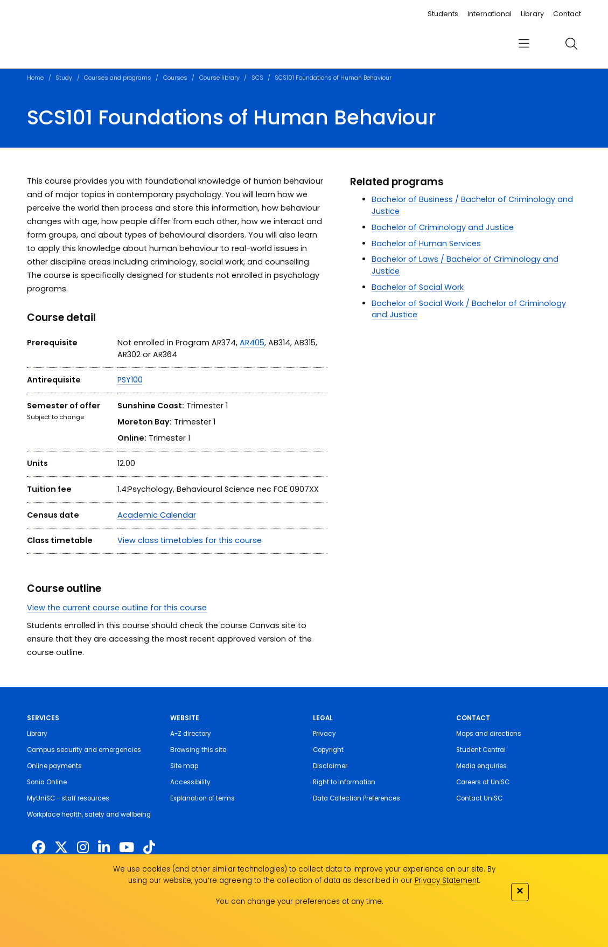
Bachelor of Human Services (426, 243)
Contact (567, 13)
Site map (184, 766)
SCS (257, 78)
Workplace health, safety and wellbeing (89, 814)
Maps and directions (488, 733)
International (489, 13)
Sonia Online (47, 782)
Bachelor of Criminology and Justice (443, 227)
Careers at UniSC (482, 782)
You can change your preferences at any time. (299, 901)
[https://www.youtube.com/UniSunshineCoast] (126, 847)
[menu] (524, 44)
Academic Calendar (156, 515)
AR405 (252, 342)
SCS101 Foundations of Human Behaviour (333, 78)
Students (443, 13)
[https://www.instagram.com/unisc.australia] (83, 847)
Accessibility (190, 782)
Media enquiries (481, 766)
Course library (219, 78)
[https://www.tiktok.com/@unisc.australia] (149, 847)
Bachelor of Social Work (418, 287)
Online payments (54, 766)
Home (35, 78)
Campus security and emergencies (84, 750)
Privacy (324, 733)
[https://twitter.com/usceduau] (61, 847)
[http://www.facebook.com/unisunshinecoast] (38, 847)
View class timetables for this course (189, 540)
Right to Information (344, 782)
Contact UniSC (479, 798)
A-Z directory (190, 733)
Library (532, 13)
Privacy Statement (447, 880)
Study (63, 78)
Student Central (481, 750)
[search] (571, 44)
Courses (175, 78)
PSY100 (130, 379)
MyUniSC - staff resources (68, 798)
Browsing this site (198, 750)
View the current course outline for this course (117, 607)
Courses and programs (117, 78)
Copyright (328, 750)
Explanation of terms (202, 798)
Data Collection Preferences (356, 798)
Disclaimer (330, 766)
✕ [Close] (519, 891)
